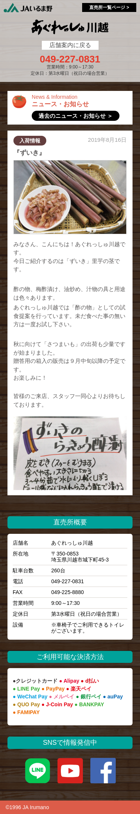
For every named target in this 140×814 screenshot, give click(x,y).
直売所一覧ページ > (109, 7)
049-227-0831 (70, 59)
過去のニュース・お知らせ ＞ (75, 116)
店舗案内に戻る (70, 45)
